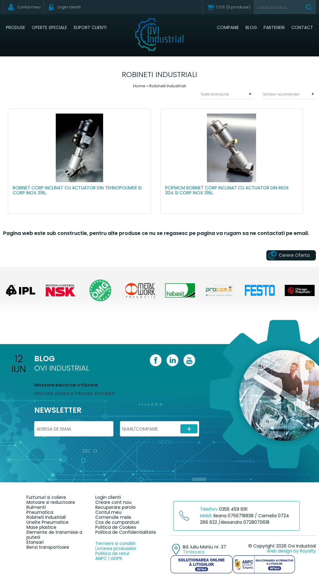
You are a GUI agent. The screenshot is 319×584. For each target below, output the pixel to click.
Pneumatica (39, 512)
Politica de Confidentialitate (125, 532)
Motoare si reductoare (50, 502)
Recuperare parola (115, 507)
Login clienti (108, 497)
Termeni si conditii (115, 543)
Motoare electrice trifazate (66, 385)
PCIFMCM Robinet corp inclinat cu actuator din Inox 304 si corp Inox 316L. (227, 190)
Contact (302, 27)
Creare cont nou (113, 502)
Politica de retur (112, 553)
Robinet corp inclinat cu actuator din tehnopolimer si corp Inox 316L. (77, 190)
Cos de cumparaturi (117, 522)
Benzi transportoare (47, 547)
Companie (228, 27)
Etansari (35, 542)
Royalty (308, 551)
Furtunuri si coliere (46, 497)
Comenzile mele (113, 517)
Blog (251, 27)
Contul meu (108, 512)
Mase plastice (41, 527)
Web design (279, 551)
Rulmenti (36, 507)
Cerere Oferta (294, 255)
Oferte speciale (49, 27)
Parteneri (274, 27)
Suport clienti (90, 27)
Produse (15, 27)
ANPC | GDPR (108, 558)
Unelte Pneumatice (47, 522)
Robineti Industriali (46, 517)
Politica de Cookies (115, 527)
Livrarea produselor (115, 548)
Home (139, 86)
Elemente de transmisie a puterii (54, 535)
